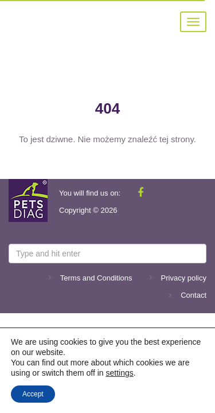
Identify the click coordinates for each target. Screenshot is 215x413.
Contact (193, 295)
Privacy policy (183, 278)
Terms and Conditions (96, 278)
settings (119, 372)
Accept (33, 394)
